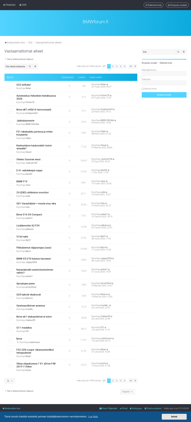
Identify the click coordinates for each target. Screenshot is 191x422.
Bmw (19, 338)
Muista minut (150, 88)
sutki (28, 196)
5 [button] (124, 66)
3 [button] (116, 66)
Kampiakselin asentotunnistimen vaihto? (34, 271)
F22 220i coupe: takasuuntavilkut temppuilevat (35, 351)
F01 (27, 331)
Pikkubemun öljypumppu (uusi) (33, 247)
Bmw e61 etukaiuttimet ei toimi (34, 316)
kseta (28, 370)
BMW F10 (21, 181)
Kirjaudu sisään (149, 62)
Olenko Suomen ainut (28, 159)
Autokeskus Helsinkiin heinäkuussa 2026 (36, 97)
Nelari (28, 88)
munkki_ (30, 309)
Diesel (28, 152)
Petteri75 (30, 102)
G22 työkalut (23, 84)
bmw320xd (31, 287)
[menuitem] (23, 5)
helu (28, 207)
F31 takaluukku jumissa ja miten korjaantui (34, 133)
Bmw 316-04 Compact (29, 214)
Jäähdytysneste (25, 120)
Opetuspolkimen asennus (30, 305)
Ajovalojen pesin (25, 283)
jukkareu (30, 229)
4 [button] (120, 66)
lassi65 (29, 173)
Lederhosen (34, 342)
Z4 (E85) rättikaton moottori (32, 192)
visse (28, 184)
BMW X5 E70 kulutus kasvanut (33, 258)
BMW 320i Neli (32, 124)
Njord (28, 251)
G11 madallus (24, 327)
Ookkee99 (30, 320)
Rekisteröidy (166, 62)
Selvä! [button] (174, 416)
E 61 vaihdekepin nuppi (29, 170)
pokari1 (29, 218)
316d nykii (22, 236)
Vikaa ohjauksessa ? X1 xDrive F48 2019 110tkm (36, 365)
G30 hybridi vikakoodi (28, 294)
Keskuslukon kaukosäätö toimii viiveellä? (34, 147)
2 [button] (112, 66)
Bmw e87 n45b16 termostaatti (33, 109)
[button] (104, 66)
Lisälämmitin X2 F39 (28, 225)
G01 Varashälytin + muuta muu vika (36, 203)
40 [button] (131, 66)
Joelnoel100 (31, 162)
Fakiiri (28, 138)
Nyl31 (28, 240)
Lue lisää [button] (93, 416)
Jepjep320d (31, 262)
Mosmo (29, 298)
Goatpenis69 (32, 113)
